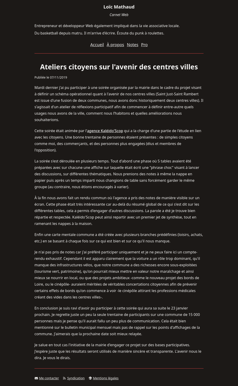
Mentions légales (103, 378)
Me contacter (46, 378)
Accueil (97, 44)
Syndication (73, 378)
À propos (115, 44)
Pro (144, 44)
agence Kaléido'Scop (105, 130)
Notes (132, 44)
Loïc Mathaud (118, 7)
